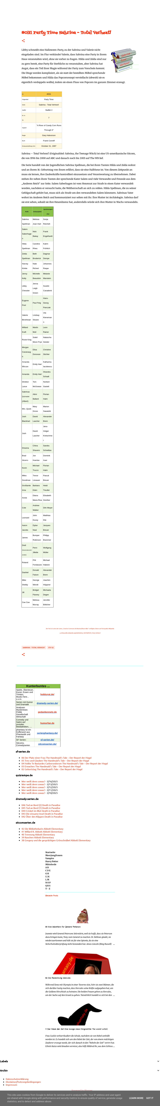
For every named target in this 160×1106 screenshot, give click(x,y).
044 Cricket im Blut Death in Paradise (41, 810)
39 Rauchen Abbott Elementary (38, 837)
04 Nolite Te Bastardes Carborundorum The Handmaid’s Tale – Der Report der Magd (65, 763)
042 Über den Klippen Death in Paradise (42, 816)
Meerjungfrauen (53, 855)
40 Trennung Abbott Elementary (38, 834)
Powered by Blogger (80, 1090)
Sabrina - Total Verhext (34, 647)
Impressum (11, 1084)
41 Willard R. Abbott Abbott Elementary (42, 831)
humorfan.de (47, 723)
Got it (149, 1098)
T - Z (47, 888)
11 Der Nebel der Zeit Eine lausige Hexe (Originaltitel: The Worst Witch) (76, 1029)
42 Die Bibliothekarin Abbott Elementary (42, 828)
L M (47, 879)
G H (47, 873)
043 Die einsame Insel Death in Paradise (42, 813)
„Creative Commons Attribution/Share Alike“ (75, 629)
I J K (47, 876)
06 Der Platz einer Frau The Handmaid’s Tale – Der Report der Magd (56, 757)
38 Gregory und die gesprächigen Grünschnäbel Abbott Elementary (56, 840)
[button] (23, 41)
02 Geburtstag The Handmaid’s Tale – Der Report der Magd (52, 769)
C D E (47, 870)
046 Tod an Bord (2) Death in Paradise (41, 805)
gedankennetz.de (47, 712)
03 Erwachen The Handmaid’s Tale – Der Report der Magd (51, 766)
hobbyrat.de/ (47, 694)
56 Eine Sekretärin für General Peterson (63, 927)
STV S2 (51, 647)
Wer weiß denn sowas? (33, 781)
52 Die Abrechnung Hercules (57, 978)
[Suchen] (12, 3)
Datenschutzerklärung (17, 1078)
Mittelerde (50, 864)
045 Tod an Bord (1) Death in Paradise (41, 807)
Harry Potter (51, 861)
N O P (48, 882)
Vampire (49, 858)
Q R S (47, 885)
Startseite (50, 852)
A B (47, 867)
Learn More (136, 1098)
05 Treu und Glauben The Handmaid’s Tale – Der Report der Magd (55, 760)
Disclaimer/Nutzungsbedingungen (23, 1081)
